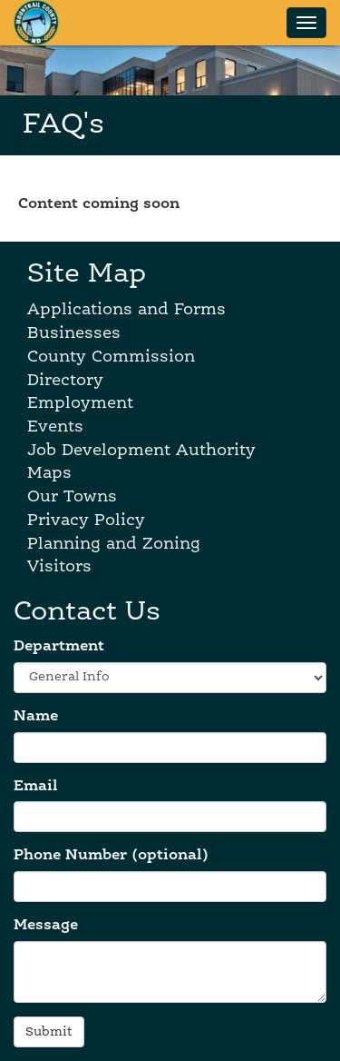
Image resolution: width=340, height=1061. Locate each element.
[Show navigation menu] (306, 22)
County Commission (111, 357)
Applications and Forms (126, 310)
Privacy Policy (86, 520)
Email (36, 786)
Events (55, 427)
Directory (65, 380)
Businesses (74, 333)
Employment (80, 403)
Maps (49, 473)
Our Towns (72, 497)
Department (59, 647)
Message (46, 925)
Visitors (59, 567)
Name (36, 716)
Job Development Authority (141, 450)
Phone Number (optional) (111, 855)
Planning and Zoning (113, 544)
